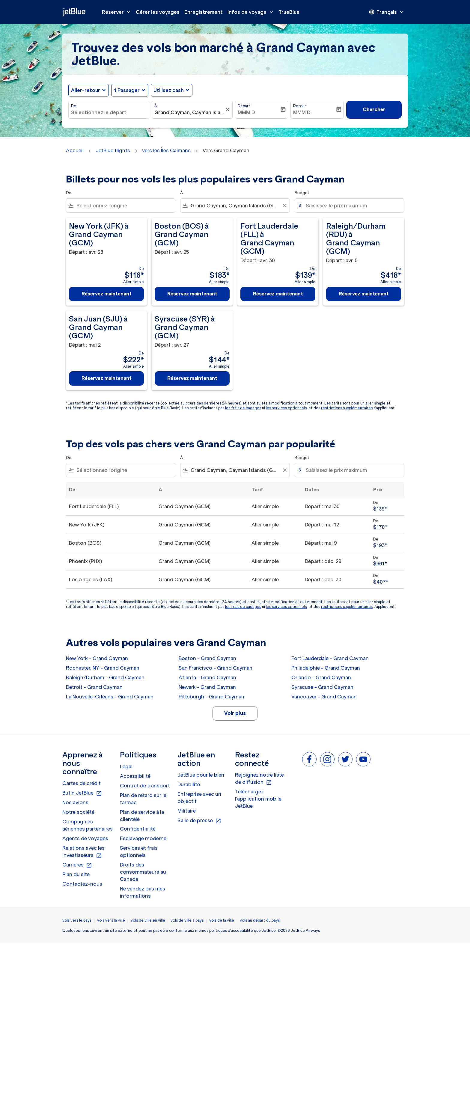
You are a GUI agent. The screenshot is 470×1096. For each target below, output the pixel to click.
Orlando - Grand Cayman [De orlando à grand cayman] (321, 677)
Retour (299, 106)
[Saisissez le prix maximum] (351, 206)
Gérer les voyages (158, 12)
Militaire (186, 811)
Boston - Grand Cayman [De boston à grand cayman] (207, 658)
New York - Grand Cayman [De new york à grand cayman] (97, 658)
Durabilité (188, 784)
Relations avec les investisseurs (83, 852)
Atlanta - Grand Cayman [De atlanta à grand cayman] (207, 677)
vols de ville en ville (148, 920)
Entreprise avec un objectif (199, 797)
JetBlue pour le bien (200, 775)
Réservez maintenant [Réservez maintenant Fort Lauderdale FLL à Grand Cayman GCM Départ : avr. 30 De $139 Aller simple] (278, 294)
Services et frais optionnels (139, 851)
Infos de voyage (252, 12)
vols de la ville (221, 920)
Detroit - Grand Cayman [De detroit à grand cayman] (94, 687)
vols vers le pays (76, 920)
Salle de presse (199, 820)
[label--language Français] (386, 12)
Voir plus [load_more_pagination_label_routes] (235, 713)
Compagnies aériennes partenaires (87, 825)
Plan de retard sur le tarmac (143, 798)
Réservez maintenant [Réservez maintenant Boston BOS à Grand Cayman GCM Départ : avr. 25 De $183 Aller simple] (192, 294)
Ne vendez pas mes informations (142, 892)
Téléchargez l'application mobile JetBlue (258, 799)
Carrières (77, 865)
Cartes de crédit (81, 783)
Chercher (374, 109)
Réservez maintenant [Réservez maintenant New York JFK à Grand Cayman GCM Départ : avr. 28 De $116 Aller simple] (107, 294)
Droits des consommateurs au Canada (143, 872)
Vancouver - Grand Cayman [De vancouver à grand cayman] (324, 697)
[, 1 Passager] (127, 90)
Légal (126, 766)
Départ (244, 106)
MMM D (246, 112)
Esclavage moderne (143, 838)
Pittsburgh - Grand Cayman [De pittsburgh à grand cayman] (211, 697)
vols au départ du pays (260, 920)
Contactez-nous (82, 884)
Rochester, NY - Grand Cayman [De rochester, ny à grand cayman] (102, 668)
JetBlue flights (113, 150)
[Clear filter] (284, 205)
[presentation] (386, 12)
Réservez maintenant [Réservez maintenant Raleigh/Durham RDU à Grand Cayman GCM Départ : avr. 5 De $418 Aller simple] (364, 294)
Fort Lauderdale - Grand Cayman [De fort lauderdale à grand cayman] (330, 658)
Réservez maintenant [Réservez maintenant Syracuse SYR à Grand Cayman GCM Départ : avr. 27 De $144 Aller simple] (192, 378)
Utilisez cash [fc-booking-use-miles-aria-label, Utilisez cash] (168, 90)
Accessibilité (135, 776)
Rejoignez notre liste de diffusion (259, 779)
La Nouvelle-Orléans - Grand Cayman (109, 697)
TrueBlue (288, 12)
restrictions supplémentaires (347, 408)
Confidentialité (138, 829)
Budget (302, 192)
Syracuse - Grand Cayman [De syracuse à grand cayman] (322, 687)
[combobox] (109, 112)
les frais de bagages (243, 408)
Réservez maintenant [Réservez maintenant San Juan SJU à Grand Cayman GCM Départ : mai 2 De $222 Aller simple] (107, 378)
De (73, 106)
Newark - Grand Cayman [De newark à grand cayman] (207, 687)
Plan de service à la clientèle (142, 815)
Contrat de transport (145, 786)
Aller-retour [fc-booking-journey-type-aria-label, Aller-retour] (85, 90)
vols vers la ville (111, 920)
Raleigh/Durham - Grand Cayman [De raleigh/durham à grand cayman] (105, 677)
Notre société (78, 812)
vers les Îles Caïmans (166, 150)
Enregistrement (203, 12)
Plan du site (76, 874)
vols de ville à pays (187, 920)
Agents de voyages (85, 838)
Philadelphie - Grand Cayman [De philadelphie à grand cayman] (325, 668)
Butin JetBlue (82, 793)
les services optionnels (286, 408)
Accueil (75, 150)
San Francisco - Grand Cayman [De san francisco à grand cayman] (215, 668)
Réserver (117, 12)
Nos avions (75, 802)
